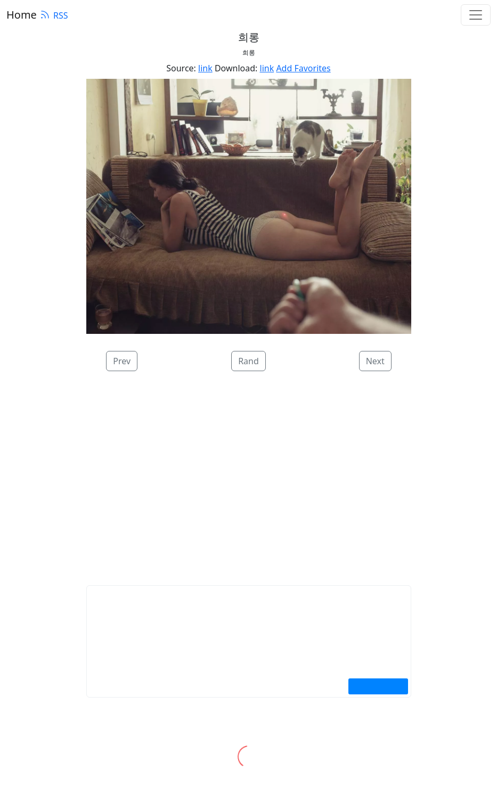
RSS (53, 15)
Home (21, 14)
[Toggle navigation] (476, 15)
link (205, 68)
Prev (122, 361)
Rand (248, 361)
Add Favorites (303, 68)
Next (375, 361)
